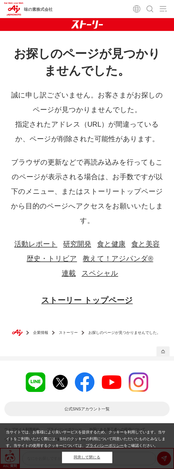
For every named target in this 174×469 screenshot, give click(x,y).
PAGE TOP (163, 351)
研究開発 (77, 244)
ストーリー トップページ (87, 300)
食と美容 (145, 244)
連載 (69, 273)
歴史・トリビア (52, 258)
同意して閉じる (87, 457)
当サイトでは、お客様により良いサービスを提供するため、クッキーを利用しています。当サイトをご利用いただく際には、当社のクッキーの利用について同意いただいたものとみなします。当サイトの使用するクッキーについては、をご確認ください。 (86, 439)
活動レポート (35, 244)
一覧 (87, 409)
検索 (149, 9)
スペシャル (100, 273)
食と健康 (111, 244)
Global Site (136, 9)
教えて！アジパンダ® (118, 258)
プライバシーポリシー (105, 445)
